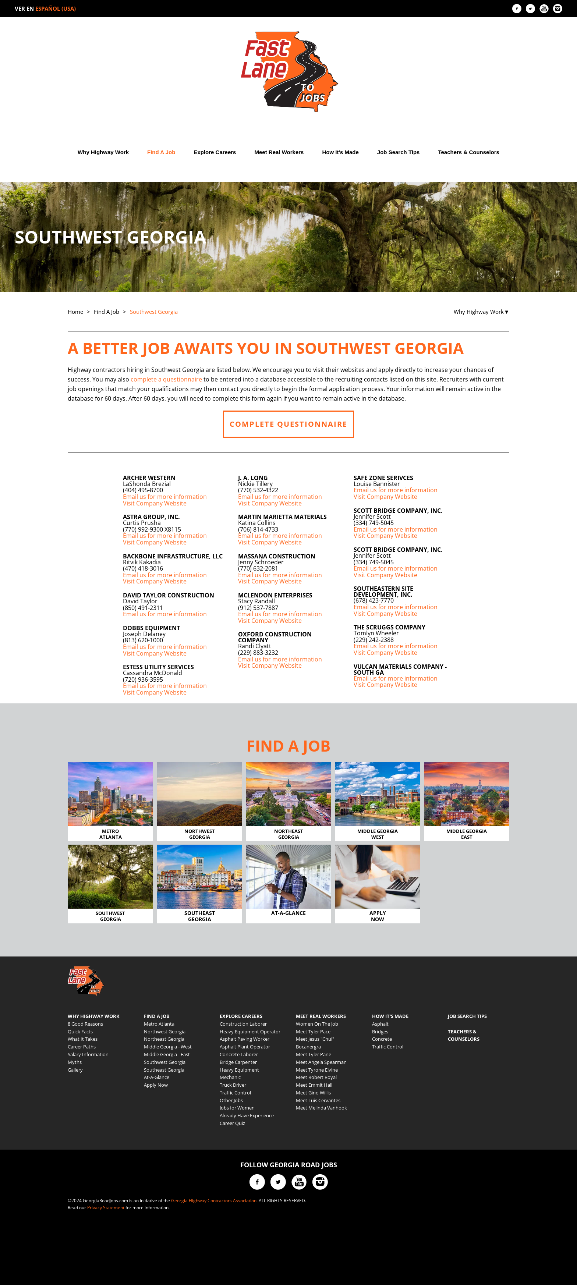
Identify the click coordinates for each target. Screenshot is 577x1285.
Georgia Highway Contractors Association (213, 1200)
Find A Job (161, 152)
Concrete (382, 1039)
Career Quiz (232, 1123)
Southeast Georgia (164, 1069)
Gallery (75, 1069)
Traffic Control (235, 1092)
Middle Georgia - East (167, 1054)
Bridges (380, 1031)
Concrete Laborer (239, 1054)
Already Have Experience (247, 1115)
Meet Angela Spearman (321, 1062)
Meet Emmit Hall (314, 1085)
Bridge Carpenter (238, 1062)
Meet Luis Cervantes (318, 1100)
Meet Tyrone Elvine (317, 1069)
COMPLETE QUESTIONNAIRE (288, 424)
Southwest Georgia (164, 1062)
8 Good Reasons (85, 1023)
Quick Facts (80, 1031)
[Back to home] (288, 71)
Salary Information (88, 1054)
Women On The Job (317, 1023)
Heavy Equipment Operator (250, 1031)
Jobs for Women (237, 1107)
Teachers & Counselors (468, 152)
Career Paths (82, 1046)
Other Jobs (231, 1100)
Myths (75, 1062)
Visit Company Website (155, 503)
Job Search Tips (398, 152)
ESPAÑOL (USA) (55, 8)
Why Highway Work (103, 152)
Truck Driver (233, 1085)
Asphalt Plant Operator (245, 1046)
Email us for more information (165, 497)
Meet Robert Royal (316, 1077)
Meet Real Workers (279, 152)
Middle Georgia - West (168, 1046)
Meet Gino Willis (313, 1092)
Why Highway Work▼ (481, 311)
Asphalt (380, 1023)
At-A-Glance (156, 1077)
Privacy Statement (105, 1207)
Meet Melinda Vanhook (321, 1107)
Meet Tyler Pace (313, 1031)
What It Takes (83, 1039)
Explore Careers (215, 152)
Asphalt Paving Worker (244, 1039)
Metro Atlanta (159, 1023)
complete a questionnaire (166, 379)
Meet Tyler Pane (313, 1054)
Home (75, 311)
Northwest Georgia (164, 1031)
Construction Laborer (243, 1023)
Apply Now (156, 1085)
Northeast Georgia (164, 1039)
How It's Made (340, 152)
